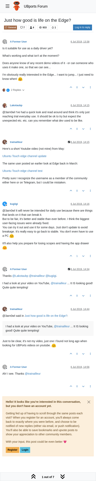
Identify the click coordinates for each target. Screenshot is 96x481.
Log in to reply (82, 27)
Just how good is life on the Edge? (46, 315)
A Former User (18, 41)
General (10, 27)
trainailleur (16, 142)
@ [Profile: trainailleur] (37, 275)
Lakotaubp (16, 105)
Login (25, 449)
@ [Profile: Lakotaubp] (20, 275)
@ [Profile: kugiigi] (51, 275)
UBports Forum (36, 6)
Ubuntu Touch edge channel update (24, 156)
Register (12, 449)
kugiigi (14, 204)
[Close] (88, 402)
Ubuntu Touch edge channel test (22, 170)
